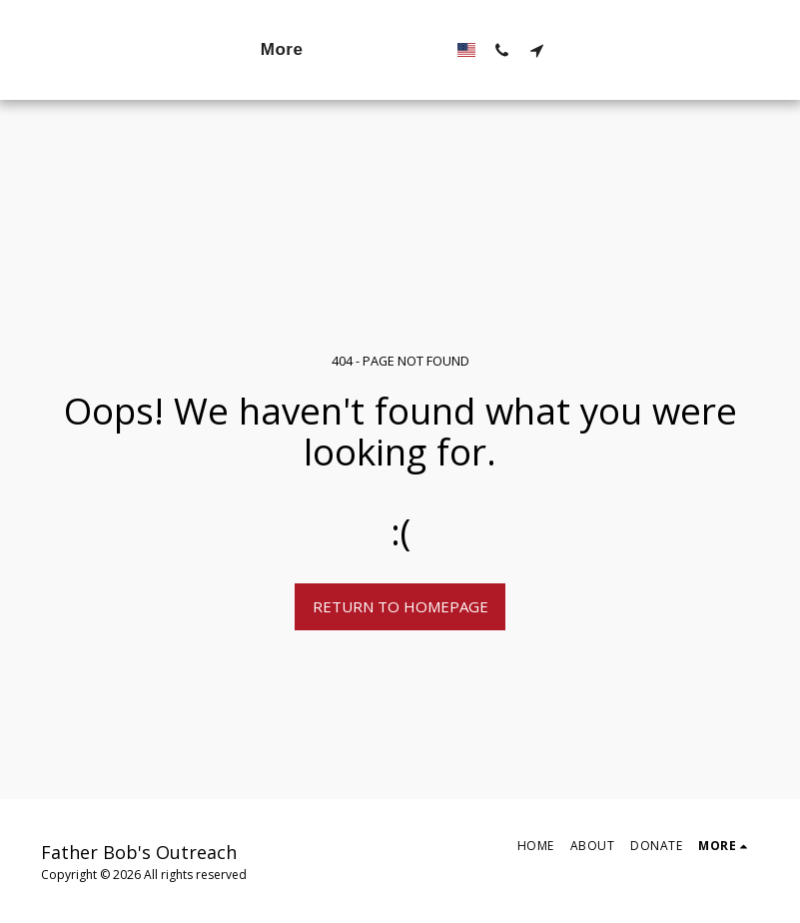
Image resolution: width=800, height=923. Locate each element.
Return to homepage (400, 606)
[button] (598, 50)
